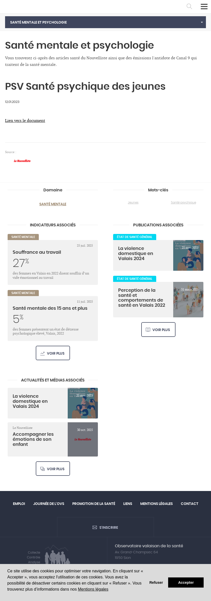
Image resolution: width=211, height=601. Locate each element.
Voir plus (55, 353)
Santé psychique (183, 202)
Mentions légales (93, 589)
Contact (189, 504)
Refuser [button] (156, 582)
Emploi (19, 504)
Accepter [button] (186, 582)
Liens (127, 504)
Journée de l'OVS (48, 504)
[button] (105, 22)
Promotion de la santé (93, 504)
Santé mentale (52, 204)
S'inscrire (108, 528)
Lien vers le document (25, 120)
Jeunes (133, 202)
